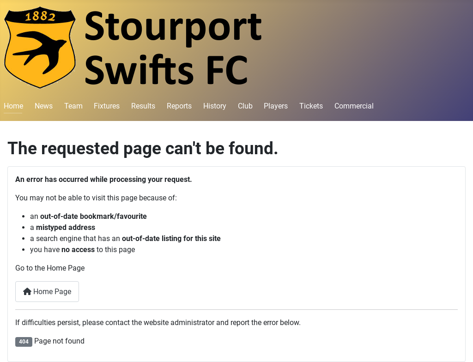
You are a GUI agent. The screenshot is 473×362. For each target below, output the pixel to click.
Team (73, 106)
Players (276, 106)
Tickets (311, 106)
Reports (179, 106)
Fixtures (107, 106)
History (214, 106)
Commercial (354, 106)
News (44, 106)
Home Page (47, 291)
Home (13, 106)
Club (245, 106)
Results (143, 106)
